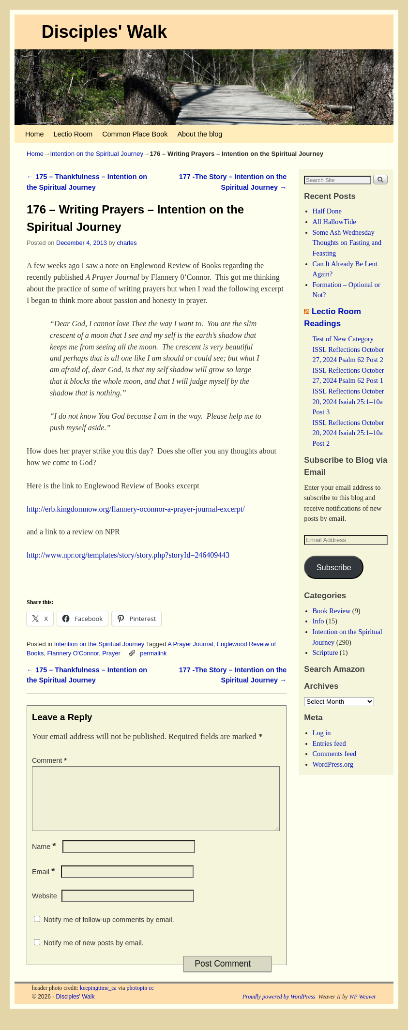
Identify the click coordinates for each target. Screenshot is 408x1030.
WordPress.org (333, 764)
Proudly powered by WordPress (279, 1008)
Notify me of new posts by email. (94, 954)
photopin (137, 999)
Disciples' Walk (104, 32)
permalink (153, 653)
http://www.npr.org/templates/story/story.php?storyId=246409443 (128, 555)
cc (151, 999)
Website (44, 907)
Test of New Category (343, 339)
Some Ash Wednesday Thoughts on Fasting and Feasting (347, 242)
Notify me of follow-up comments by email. (109, 931)
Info (318, 621)
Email (44, 883)
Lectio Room (72, 134)
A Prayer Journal (190, 644)
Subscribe (334, 567)
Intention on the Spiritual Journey (96, 153)
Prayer (111, 653)
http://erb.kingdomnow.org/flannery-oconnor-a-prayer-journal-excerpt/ (136, 509)
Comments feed (335, 753)
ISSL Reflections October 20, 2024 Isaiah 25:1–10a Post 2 (348, 433)
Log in (322, 733)
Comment (50, 760)
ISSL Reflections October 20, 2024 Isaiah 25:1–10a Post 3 (348, 401)
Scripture (325, 652)
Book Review (332, 611)
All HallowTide (334, 222)
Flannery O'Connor (73, 653)
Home (34, 134)
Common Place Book (134, 134)
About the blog (199, 134)
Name (45, 858)
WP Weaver (362, 1008)
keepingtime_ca (98, 999)
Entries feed (329, 743)
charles (126, 242)
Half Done (327, 211)
